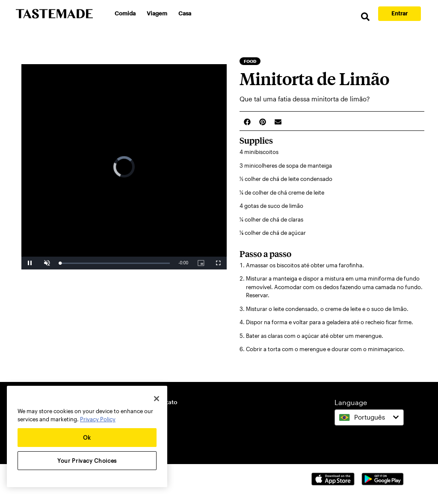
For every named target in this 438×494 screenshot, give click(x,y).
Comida (125, 13)
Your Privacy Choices (87, 460)
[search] (365, 17)
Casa (184, 13)
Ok (87, 437)
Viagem (157, 13)
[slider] (115, 263)
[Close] (156, 398)
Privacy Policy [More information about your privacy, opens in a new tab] (97, 419)
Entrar (399, 13)
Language (350, 402)
